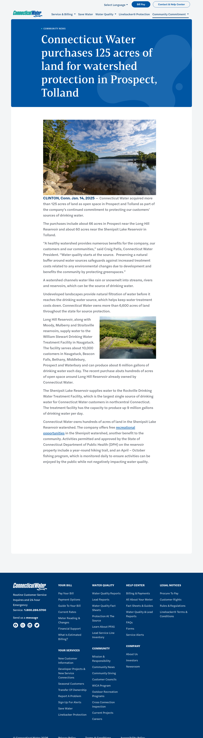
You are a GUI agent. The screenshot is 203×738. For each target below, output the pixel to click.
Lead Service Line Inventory (103, 635)
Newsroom (133, 666)
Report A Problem (69, 696)
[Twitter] (36, 625)
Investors (132, 660)
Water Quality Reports (106, 593)
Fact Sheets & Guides (139, 606)
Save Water (85, 14)
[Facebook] (15, 625)
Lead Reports (100, 599)
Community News (103, 667)
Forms (130, 628)
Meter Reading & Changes (69, 620)
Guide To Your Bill (69, 606)
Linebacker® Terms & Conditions (173, 614)
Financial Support (69, 628)
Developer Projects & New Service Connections (71, 673)
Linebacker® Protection (134, 14)
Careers (97, 719)
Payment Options (69, 599)
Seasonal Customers (71, 683)
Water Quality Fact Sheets (104, 608)
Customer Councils (104, 679)
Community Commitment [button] (169, 14)
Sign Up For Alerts (69, 702)
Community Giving (104, 673)
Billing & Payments (138, 593)
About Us (132, 654)
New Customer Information (67, 660)
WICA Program (101, 685)
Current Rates (67, 612)
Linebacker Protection (72, 714)
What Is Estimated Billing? (69, 637)
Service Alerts (135, 635)
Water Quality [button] (104, 14)
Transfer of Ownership (72, 690)
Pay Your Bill (66, 593)
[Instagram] (22, 625)
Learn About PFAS (103, 626)
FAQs (129, 622)
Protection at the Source (103, 618)
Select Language (114, 5)
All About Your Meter (139, 599)
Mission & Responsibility (101, 658)
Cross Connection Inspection (103, 704)
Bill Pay (141, 4)
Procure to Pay (169, 593)
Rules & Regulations (172, 606)
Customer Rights (170, 599)
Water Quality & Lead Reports (139, 614)
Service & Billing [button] (62, 14)
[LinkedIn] (30, 625)
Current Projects (102, 713)
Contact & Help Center (171, 4)
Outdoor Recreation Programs (105, 694)
